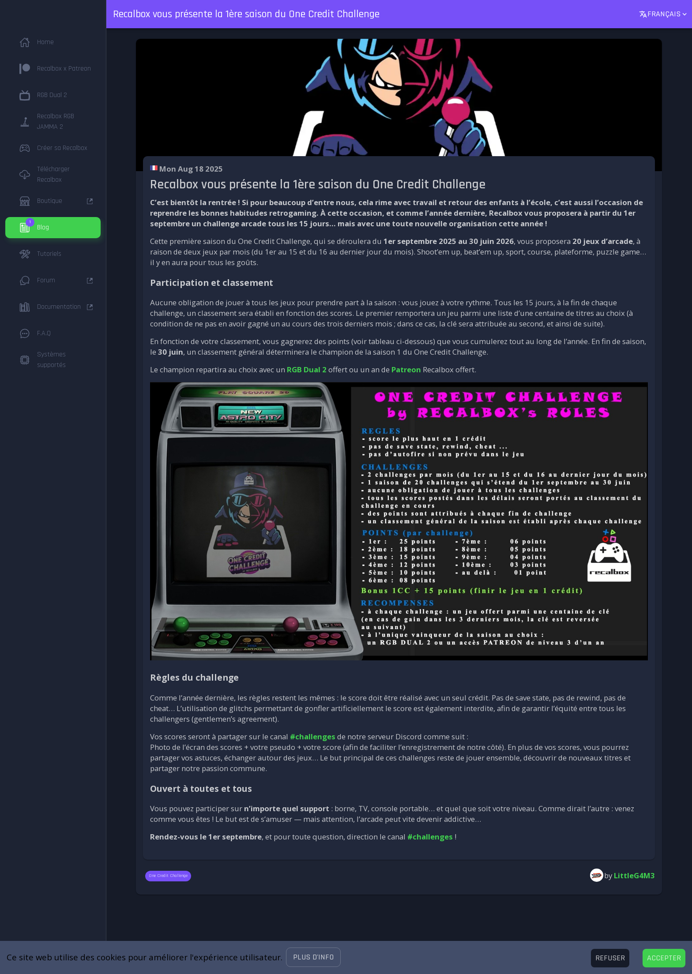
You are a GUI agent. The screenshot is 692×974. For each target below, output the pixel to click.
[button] (313, 957)
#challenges (312, 736)
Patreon (406, 369)
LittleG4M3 (634, 875)
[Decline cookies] (610, 958)
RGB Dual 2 (307, 369)
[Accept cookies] (664, 958)
